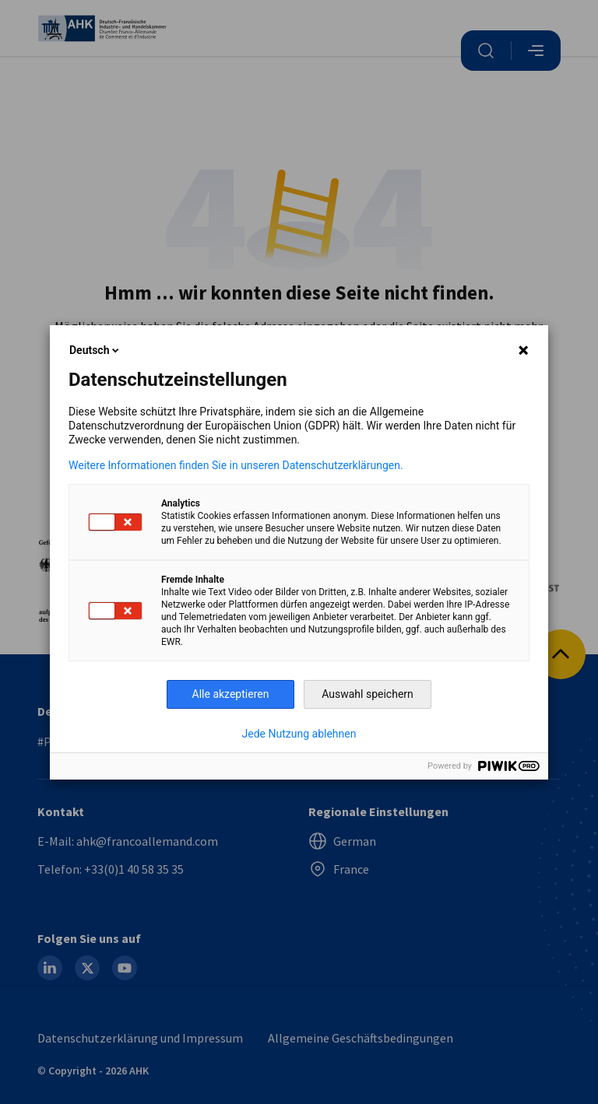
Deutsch (95, 350)
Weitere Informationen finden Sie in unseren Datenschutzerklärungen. (236, 465)
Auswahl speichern (367, 694)
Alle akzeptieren (230, 694)
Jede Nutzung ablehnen (299, 733)
